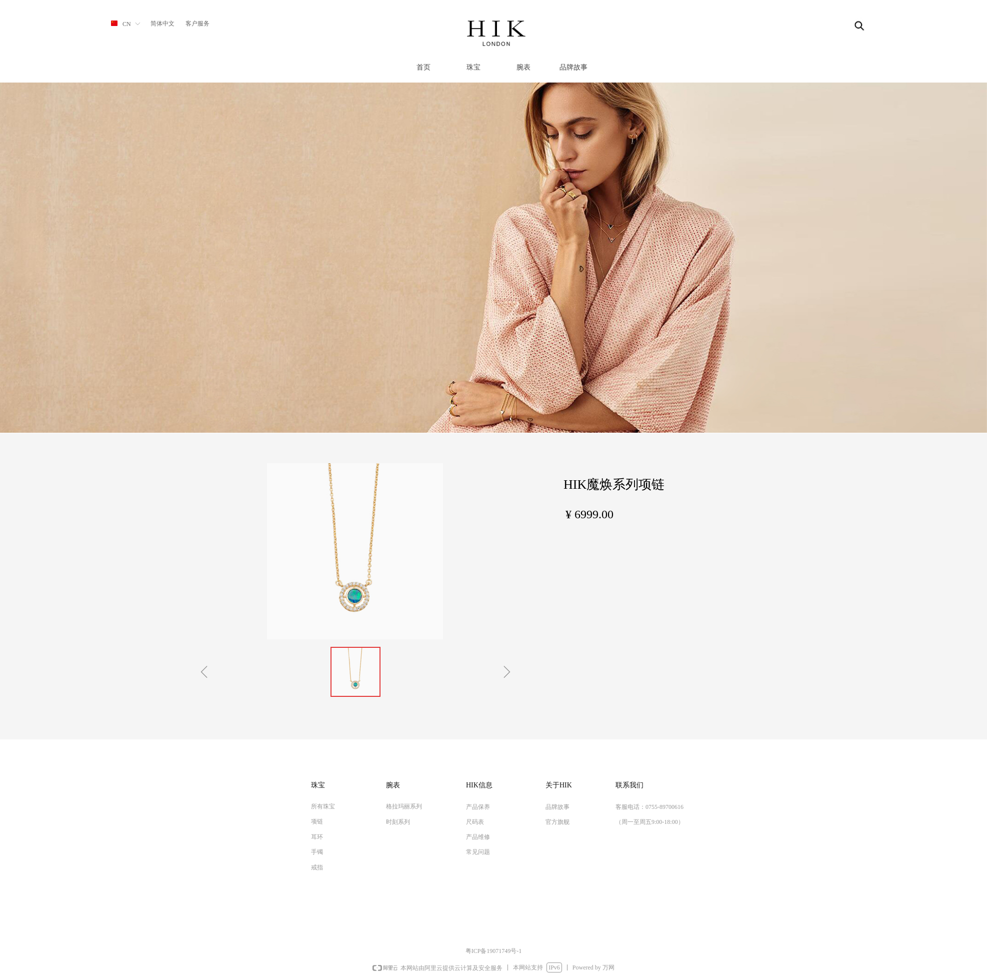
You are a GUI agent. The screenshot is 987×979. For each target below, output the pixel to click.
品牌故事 (574, 67)
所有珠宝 (323, 806)
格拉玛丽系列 (404, 806)
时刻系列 (398, 821)
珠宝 (473, 67)
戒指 (317, 867)
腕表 (523, 67)
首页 (423, 67)
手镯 (317, 851)
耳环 (317, 836)
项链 (317, 821)
